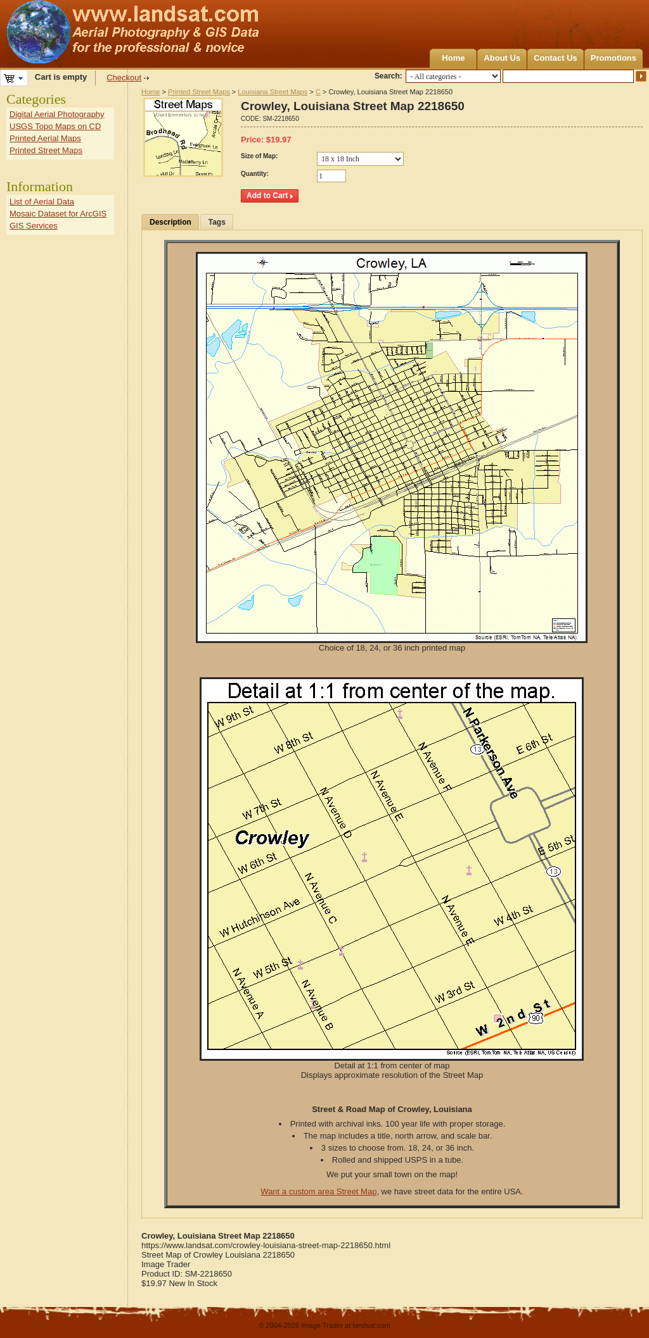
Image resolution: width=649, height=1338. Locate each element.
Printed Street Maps (199, 92)
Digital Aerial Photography (57, 114)
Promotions (613, 58)
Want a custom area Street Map (318, 1191)
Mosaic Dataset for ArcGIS (58, 213)
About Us (502, 58)
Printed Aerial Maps (45, 138)
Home (453, 58)
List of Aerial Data (42, 201)
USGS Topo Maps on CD (55, 126)
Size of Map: (259, 156)
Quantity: (255, 173)
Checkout (123, 77)
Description (170, 222)
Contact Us (555, 58)
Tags (217, 222)
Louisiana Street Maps (272, 92)
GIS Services (34, 225)
